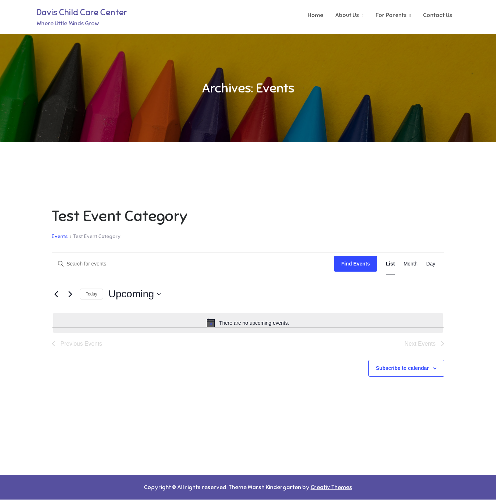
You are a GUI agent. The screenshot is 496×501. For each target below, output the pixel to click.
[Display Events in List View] (390, 265)
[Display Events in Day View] (430, 265)
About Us (347, 15)
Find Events (355, 265)
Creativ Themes (331, 488)
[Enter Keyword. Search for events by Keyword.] (193, 265)
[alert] (248, 324)
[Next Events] (70, 295)
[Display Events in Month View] (410, 265)
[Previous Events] (56, 295)
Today (91, 295)
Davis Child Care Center (82, 13)
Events (60, 238)
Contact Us (437, 15)
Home (315, 15)
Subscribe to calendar (402, 370)
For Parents (391, 15)
